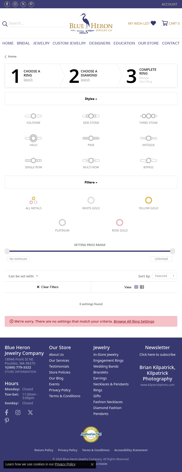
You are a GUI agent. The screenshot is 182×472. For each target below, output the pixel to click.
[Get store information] (20, 372)
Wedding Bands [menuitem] (105, 366)
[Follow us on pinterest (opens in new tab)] (31, 4)
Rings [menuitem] (97, 390)
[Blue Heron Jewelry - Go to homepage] (91, 23)
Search (28, 79)
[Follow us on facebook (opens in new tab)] (7, 4)
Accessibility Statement (130, 450)
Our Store (148, 43)
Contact (171, 43)
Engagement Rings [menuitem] (108, 360)
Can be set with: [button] (22, 276)
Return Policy (43, 450)
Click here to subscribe (157, 354)
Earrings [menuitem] (100, 378)
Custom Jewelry (69, 43)
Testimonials (59, 366)
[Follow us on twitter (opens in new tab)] (23, 4)
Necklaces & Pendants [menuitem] (111, 384)
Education (124, 43)
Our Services (59, 360)
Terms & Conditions (64, 396)
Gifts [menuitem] (97, 396)
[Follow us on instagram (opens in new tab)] (15, 4)
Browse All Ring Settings (134, 321)
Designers (99, 43)
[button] (169, 4)
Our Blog (56, 378)
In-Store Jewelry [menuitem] (105, 354)
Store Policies (59, 372)
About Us (56, 354)
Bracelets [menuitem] (100, 372)
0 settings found (90, 304)
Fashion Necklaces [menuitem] (108, 402)
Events (54, 384)
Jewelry (41, 43)
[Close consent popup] (92, 464)
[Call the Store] (18, 367)
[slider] (7, 251)
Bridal (23, 43)
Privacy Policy (60, 390)
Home (8, 43)
